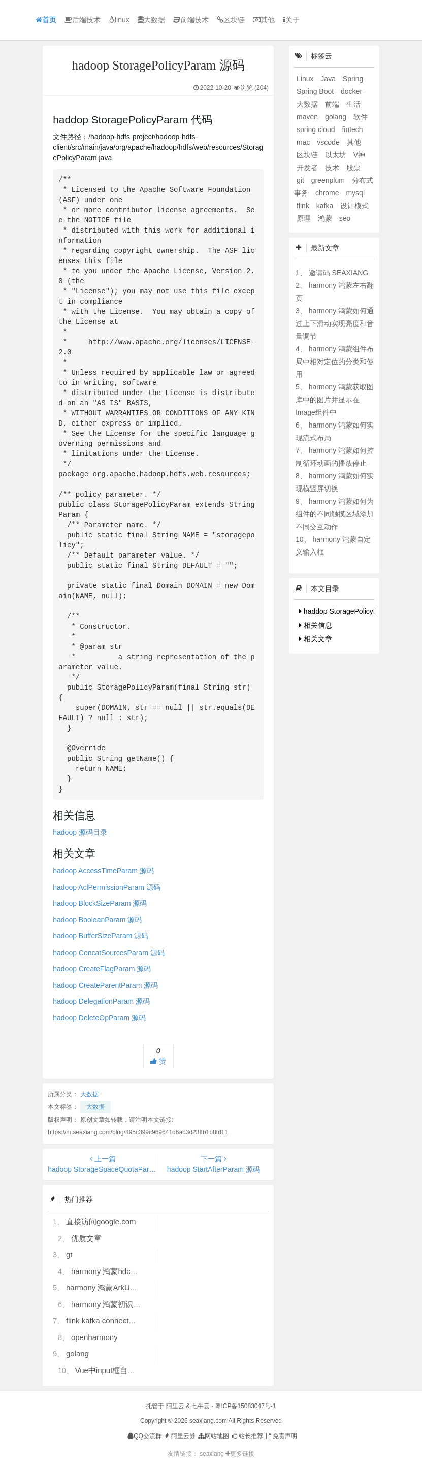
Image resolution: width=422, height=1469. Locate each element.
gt (69, 1254)
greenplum (329, 180)
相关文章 (315, 639)
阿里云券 (179, 1436)
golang (77, 1353)
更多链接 (239, 1453)
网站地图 (213, 1436)
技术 (333, 168)
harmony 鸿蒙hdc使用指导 (116, 1271)
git (301, 180)
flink (304, 206)
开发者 (308, 168)
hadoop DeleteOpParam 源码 (99, 1018)
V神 (359, 155)
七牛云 (200, 1406)
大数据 (151, 20)
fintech (352, 129)
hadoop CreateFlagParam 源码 (102, 969)
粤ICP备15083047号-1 (245, 1406)
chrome (328, 193)
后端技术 (82, 20)
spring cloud (317, 129)
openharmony (94, 1337)
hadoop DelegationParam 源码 (101, 1001)
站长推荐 (247, 1436)
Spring (353, 79)
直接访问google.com (101, 1221)
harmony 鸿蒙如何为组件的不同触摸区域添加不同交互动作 (335, 514)
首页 (46, 20)
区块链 (231, 20)
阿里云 (175, 1406)
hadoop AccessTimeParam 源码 (103, 871)
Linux (306, 79)
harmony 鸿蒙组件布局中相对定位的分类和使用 (335, 361)
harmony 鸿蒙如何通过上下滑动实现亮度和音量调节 (335, 323)
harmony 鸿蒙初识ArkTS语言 (120, 1304)
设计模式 (354, 206)
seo (345, 218)
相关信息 (315, 625)
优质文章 (86, 1238)
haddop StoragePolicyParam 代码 (354, 611)
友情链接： (183, 1453)
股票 (353, 168)
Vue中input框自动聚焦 (113, 1370)
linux (119, 20)
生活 (353, 104)
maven (308, 117)
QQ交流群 (144, 1436)
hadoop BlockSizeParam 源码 (100, 903)
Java (328, 79)
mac (304, 142)
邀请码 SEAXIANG (338, 273)
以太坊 (336, 155)
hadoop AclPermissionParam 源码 (106, 887)
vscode (329, 142)
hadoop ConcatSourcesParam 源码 (108, 953)
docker (351, 91)
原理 (305, 218)
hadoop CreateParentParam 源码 (105, 985)
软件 (360, 117)
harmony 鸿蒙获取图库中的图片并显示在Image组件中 (335, 399)
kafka (325, 206)
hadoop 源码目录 (80, 832)
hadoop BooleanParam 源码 (97, 920)
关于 (291, 20)
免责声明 (281, 1436)
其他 (264, 20)
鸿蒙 (326, 218)
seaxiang (212, 1453)
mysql (355, 193)
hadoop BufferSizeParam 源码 (100, 936)
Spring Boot (316, 91)
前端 (333, 104)
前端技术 (191, 20)
